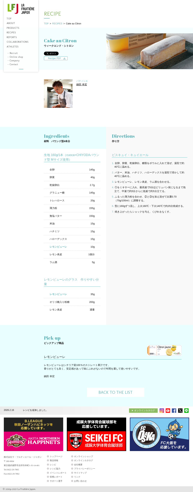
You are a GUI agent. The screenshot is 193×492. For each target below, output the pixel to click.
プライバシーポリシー (84, 468)
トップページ (56, 456)
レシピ (53, 464)
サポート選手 (56, 481)
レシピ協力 (55, 468)
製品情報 (54, 460)
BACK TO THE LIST (115, 392)
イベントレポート (58, 473)
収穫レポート (56, 477)
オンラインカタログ (144, 410)
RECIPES (57, 23)
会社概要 (78, 464)
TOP (46, 23)
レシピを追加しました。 (35, 410)
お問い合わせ (80, 481)
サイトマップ (80, 473)
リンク (77, 477)
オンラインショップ (83, 456)
